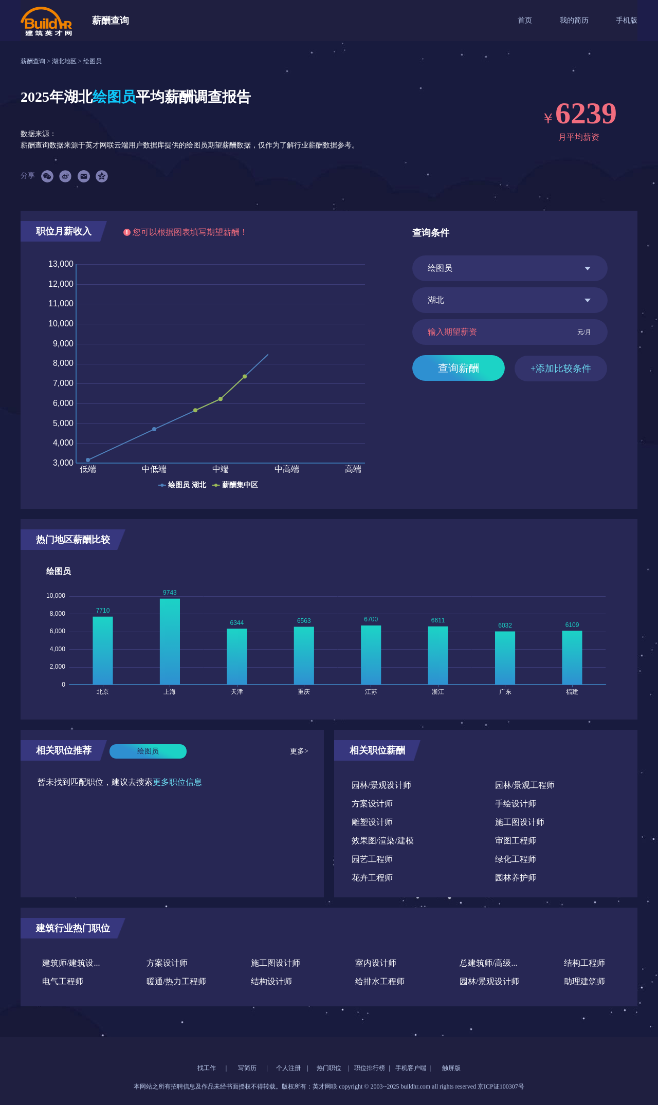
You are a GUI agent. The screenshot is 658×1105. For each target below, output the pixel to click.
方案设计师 (372, 803)
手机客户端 (410, 1068)
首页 (525, 20)
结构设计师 (271, 981)
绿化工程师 (515, 859)
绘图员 (92, 61)
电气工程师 (62, 981)
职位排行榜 (369, 1068)
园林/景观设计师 (381, 785)
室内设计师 (375, 963)
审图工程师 (515, 840)
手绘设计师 (515, 803)
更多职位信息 (177, 782)
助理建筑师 (584, 981)
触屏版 (451, 1068)
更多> (299, 751)
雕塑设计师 (372, 822)
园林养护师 (515, 877)
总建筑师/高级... (488, 963)
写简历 (247, 1068)
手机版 (626, 20)
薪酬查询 (34, 61)
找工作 (206, 1068)
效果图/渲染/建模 (383, 840)
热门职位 (329, 1068)
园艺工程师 (372, 859)
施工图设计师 (519, 822)
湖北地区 (65, 61)
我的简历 (574, 20)
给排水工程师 (380, 981)
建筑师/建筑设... (71, 963)
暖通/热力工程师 (176, 981)
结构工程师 (584, 963)
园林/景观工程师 (525, 785)
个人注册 (288, 1068)
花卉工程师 (372, 877)
